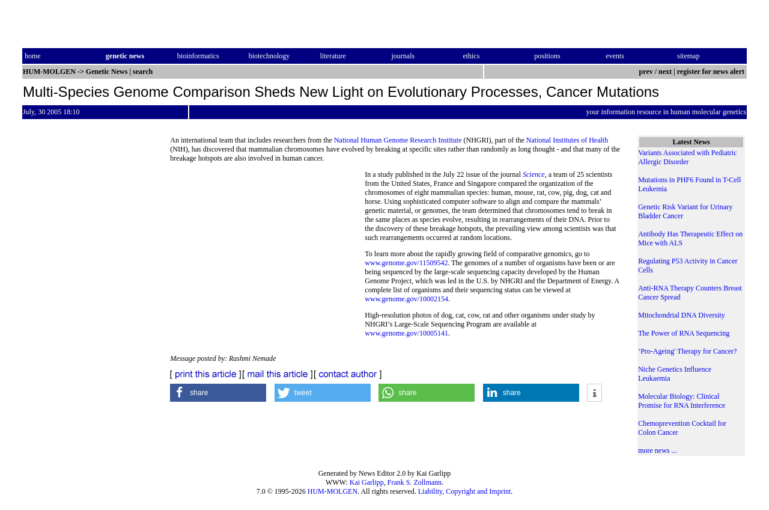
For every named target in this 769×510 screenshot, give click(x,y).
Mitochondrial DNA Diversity (681, 315)
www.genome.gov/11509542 (406, 263)
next (665, 71)
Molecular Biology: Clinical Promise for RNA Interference (681, 401)
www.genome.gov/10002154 (406, 299)
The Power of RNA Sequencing (683, 333)
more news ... (657, 450)
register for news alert (711, 71)
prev (646, 71)
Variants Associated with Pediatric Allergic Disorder (687, 157)
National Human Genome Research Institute (398, 140)
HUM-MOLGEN (332, 491)
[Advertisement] (267, 252)
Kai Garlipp (367, 482)
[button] (218, 393)
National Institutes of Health (567, 140)
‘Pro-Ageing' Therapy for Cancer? (687, 351)
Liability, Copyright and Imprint (464, 491)
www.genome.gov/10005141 (406, 333)
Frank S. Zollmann (415, 482)
